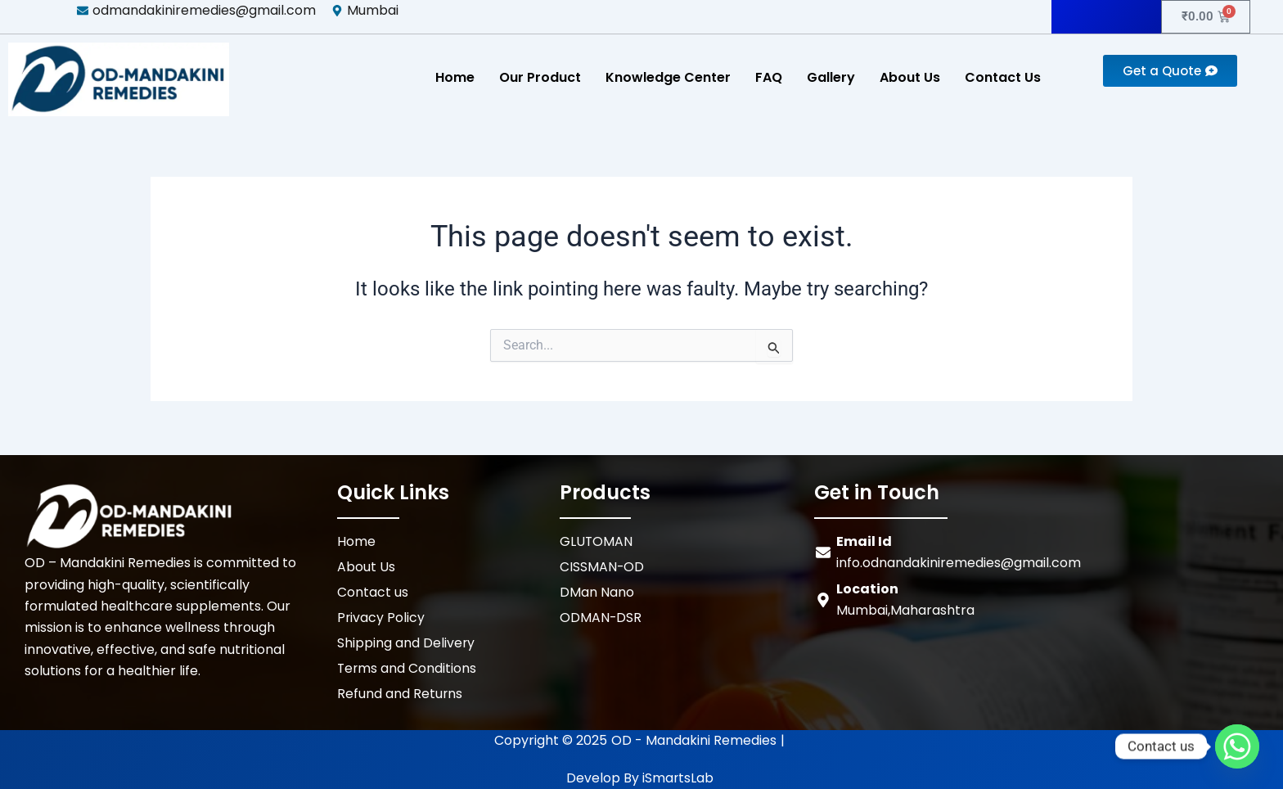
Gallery (831, 77)
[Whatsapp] (1237, 746)
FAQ (768, 77)
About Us (910, 77)
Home (455, 77)
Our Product (540, 77)
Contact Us (1003, 77)
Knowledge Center (668, 77)
